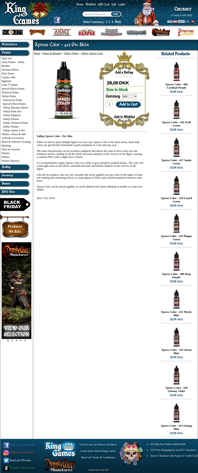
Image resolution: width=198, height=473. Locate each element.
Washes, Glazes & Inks (13, 134)
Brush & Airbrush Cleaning (15, 141)
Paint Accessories (10, 149)
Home (80, 4)
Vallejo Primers (11, 119)
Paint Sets (6, 58)
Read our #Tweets (17, 460)
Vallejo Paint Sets (12, 111)
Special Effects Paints (12, 88)
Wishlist (91, 4)
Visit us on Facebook (19, 445)
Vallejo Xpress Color (14, 130)
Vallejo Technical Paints (15, 122)
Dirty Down (7, 73)
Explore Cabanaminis (19, 467)
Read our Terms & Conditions (98, 457)
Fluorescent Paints (12, 100)
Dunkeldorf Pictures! (18, 452)
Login (121, 4)
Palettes (5, 153)
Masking (6, 145)
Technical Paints (10, 92)
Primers (5, 157)
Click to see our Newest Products (98, 444)
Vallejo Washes (11, 126)
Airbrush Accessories (12, 138)
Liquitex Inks (8, 77)
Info (113, 4)
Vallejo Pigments (12, 115)
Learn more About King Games (98, 451)
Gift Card (103, 4)
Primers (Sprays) (10, 160)
